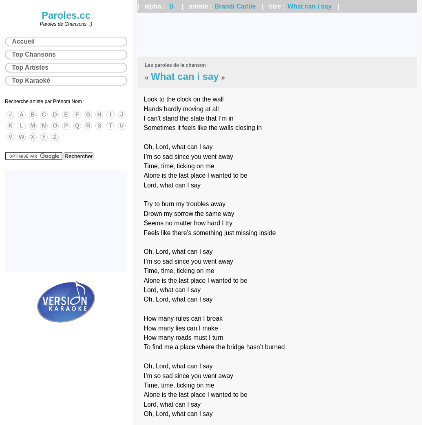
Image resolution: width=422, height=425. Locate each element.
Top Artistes (30, 67)
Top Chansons (34, 54)
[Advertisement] (277, 34)
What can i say (309, 6)
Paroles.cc (66, 15)
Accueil (23, 41)
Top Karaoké (31, 80)
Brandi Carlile (235, 6)
